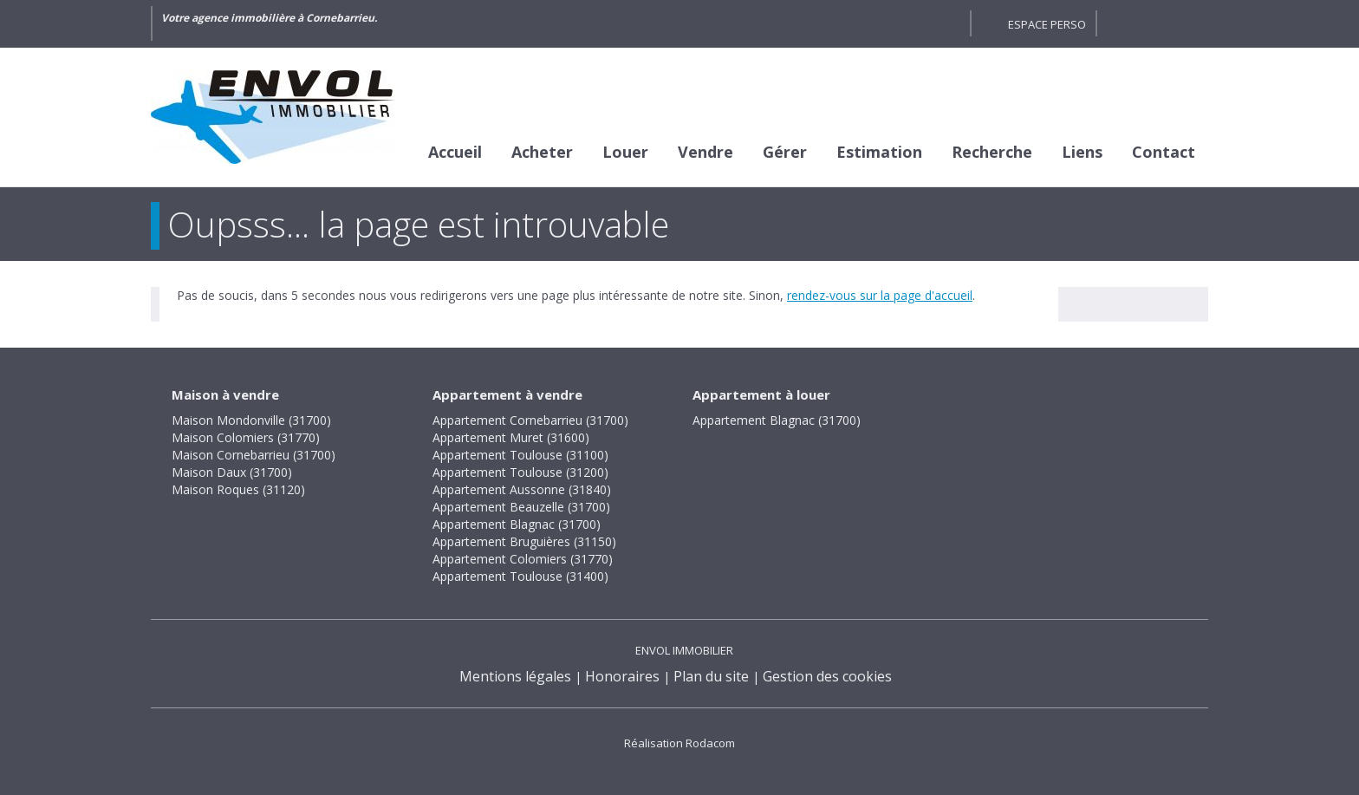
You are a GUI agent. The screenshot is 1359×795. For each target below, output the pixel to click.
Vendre (705, 151)
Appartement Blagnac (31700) (516, 524)
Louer (625, 151)
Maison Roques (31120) (238, 489)
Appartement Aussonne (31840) (521, 489)
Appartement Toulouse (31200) (520, 472)
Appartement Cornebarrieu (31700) (530, 420)
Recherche (992, 151)
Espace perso (1047, 24)
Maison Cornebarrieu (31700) (253, 454)
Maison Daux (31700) (232, 472)
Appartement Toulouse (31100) (520, 454)
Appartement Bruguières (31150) (524, 541)
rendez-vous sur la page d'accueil (879, 295)
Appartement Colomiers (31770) (522, 559)
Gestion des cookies (827, 676)
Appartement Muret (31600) (510, 437)
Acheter (542, 151)
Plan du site (711, 676)
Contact (1163, 151)
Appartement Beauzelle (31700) (521, 507)
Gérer (785, 151)
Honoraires (622, 676)
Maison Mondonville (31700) (251, 420)
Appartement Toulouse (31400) (520, 576)
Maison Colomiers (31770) (246, 437)
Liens (1082, 151)
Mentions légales (515, 676)
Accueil (455, 151)
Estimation (879, 151)
